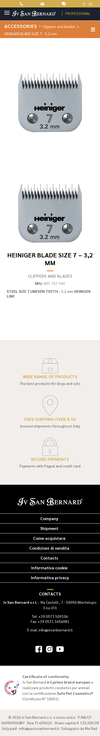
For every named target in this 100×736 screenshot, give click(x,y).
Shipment (49, 528)
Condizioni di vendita (49, 547)
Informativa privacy (50, 577)
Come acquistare (49, 538)
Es (91, 3)
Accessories (20, 26)
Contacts (49, 557)
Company (49, 518)
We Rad (91, 728)
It (84, 3)
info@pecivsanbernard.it (39, 728)
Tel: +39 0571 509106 (50, 616)
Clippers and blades (59, 26)
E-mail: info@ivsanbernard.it (50, 629)
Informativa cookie (49, 567)
